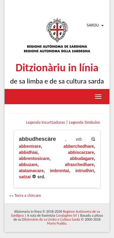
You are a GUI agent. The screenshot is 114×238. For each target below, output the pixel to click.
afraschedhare (79, 164)
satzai (25, 176)
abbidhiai (28, 152)
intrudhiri (84, 170)
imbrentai (59, 170)
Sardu (93, 25)
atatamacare (31, 170)
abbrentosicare (34, 158)
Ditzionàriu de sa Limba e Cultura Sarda (51, 219)
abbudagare (82, 158)
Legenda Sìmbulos (84, 122)
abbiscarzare (81, 152)
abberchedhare (79, 146)
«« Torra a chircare (25, 195)
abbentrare (30, 146)
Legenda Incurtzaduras (45, 122)
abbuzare (28, 164)
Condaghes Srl (66, 215)
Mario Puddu (56, 223)
